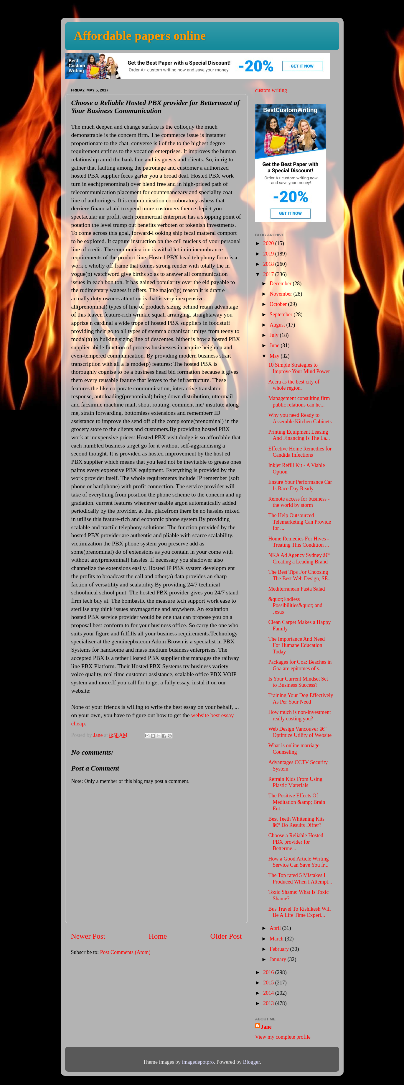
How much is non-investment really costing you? (299, 715)
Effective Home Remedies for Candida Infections (300, 452)
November (281, 294)
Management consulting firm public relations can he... (299, 401)
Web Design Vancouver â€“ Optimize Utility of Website (300, 732)
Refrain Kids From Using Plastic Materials (295, 782)
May (275, 356)
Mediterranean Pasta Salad (296, 589)
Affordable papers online (140, 35)
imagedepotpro (198, 1062)
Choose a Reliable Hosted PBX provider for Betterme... (295, 841)
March (277, 939)
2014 (269, 993)
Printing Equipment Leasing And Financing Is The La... (299, 435)
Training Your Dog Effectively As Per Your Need (300, 698)
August (278, 325)
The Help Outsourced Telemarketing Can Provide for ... (299, 521)
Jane (266, 1027)
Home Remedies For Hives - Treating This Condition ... (298, 542)
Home (158, 936)
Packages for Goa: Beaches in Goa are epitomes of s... (300, 665)
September (281, 314)
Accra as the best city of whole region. (293, 385)
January (278, 959)
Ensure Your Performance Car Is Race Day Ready (300, 485)
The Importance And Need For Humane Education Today (296, 645)
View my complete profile (283, 1037)
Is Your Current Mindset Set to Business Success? (298, 682)
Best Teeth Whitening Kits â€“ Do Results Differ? (296, 822)
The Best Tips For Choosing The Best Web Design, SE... (300, 575)
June (275, 345)
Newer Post (88, 936)
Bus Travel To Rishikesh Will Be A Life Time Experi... (299, 912)
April (276, 928)
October (279, 304)
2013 (269, 1003)
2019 (269, 254)
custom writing (271, 90)
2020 (269, 243)
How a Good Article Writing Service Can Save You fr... (298, 862)
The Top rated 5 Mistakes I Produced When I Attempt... (300, 878)
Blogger (251, 1062)
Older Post (226, 936)
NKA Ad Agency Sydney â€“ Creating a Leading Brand (299, 558)
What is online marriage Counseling (293, 749)
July (275, 335)
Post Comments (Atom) (125, 952)
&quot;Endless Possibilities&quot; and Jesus (295, 605)
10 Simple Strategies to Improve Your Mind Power (299, 368)
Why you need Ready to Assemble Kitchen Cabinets (300, 418)
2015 (269, 983)
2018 (269, 264)
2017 (269, 274)
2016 (269, 972)
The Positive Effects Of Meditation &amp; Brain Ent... (296, 802)
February (280, 949)
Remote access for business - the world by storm (298, 502)
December (281, 283)
